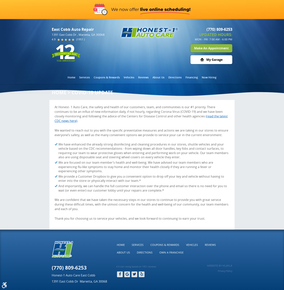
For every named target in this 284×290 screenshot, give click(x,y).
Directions (175, 77)
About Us (158, 77)
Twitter (134, 274)
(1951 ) (80, 39)
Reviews (143, 77)
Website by (219, 265)
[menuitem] (71, 77)
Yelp (141, 274)
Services (84, 77)
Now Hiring (209, 77)
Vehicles (129, 77)
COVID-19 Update (92, 92)
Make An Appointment (211, 48)
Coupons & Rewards (107, 77)
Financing (192, 77)
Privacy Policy (225, 270)
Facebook (120, 274)
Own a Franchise (171, 252)
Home (71, 77)
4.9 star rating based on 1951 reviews (136, 266)
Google (127, 274)
